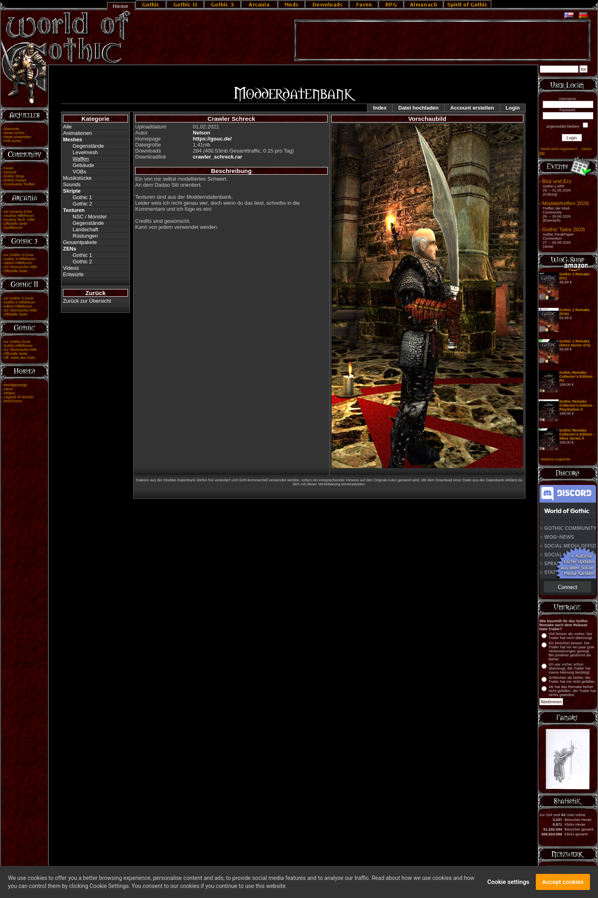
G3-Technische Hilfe (20, 267)
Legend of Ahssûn (19, 397)
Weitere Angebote (555, 459)
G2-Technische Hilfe (20, 310)
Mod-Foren (13, 401)
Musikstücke (77, 178)
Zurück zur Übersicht (87, 301)
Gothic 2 (82, 204)
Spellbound (13, 228)
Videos (71, 268)
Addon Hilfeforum (17, 263)
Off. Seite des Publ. (20, 358)
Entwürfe (73, 274)
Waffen (81, 159)
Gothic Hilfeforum (18, 346)
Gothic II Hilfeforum (20, 302)
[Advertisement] (442, 40)
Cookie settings (508, 885)
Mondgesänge (15, 385)
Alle (67, 127)
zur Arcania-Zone (18, 212)
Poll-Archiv (13, 141)
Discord (10, 172)
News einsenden (17, 137)
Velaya (9, 393)
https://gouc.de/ (212, 139)
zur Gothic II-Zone (19, 298)
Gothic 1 (82, 197)
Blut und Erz (557, 181)
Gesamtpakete (80, 242)
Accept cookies (563, 885)
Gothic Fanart (15, 180)
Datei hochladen (418, 108)
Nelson (201, 133)
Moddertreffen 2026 (565, 203)
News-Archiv (14, 133)
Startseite (11, 129)
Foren (8, 168)
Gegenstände (88, 146)
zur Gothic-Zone (17, 342)
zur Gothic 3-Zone (19, 255)
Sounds (72, 184)
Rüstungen (85, 236)
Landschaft (85, 229)
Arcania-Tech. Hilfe (18, 220)
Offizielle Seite (15, 224)
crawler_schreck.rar (217, 157)
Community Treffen (19, 184)
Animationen (77, 133)
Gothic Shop (14, 176)
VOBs (79, 172)
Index (380, 108)
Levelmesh (85, 152)
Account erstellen (472, 108)
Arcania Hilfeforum (18, 216)
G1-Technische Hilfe (20, 350)
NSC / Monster (90, 217)
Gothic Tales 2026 (563, 229)
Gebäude (83, 165)
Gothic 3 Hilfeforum (20, 259)
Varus (8, 389)
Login (513, 108)
